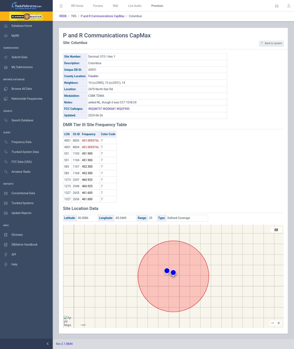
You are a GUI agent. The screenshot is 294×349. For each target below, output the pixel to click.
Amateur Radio (15, 172)
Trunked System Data (19, 152)
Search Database (16, 120)
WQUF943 (123, 108)
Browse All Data (16, 89)
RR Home (77, 5)
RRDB (62, 16)
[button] (276, 5)
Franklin (93, 76)
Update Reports (16, 213)
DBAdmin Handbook (18, 245)
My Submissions (16, 67)
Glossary (11, 235)
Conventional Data (17, 193)
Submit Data (13, 57)
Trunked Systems (17, 203)
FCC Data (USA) (16, 162)
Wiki (115, 5)
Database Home (16, 26)
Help (9, 264)
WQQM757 (95, 108)
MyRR (9, 36)
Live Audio (134, 5)
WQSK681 (109, 108)
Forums (98, 5)
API (8, 255)
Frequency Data (16, 142)
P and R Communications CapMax (102, 16)
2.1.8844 (67, 343)
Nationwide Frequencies (21, 99)
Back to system (271, 43)
